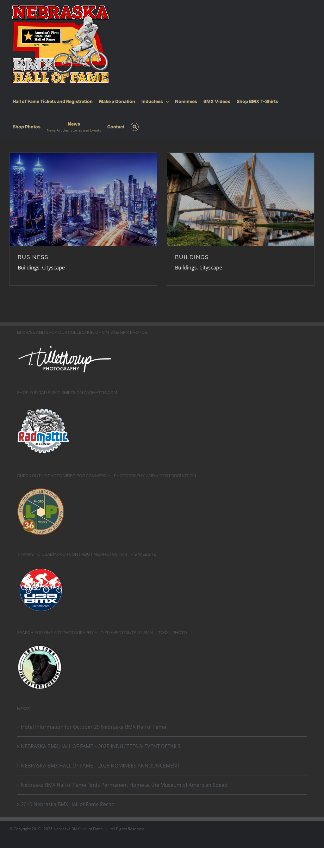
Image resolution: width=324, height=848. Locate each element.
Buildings (29, 267)
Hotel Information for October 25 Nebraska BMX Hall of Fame (93, 726)
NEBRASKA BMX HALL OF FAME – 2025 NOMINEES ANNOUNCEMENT (100, 765)
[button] (135, 126)
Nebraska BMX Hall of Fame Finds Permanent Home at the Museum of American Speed (124, 784)
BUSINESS (33, 257)
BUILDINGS (192, 257)
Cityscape (53, 267)
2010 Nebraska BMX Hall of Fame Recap (68, 804)
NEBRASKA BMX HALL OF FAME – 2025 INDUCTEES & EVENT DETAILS (100, 746)
